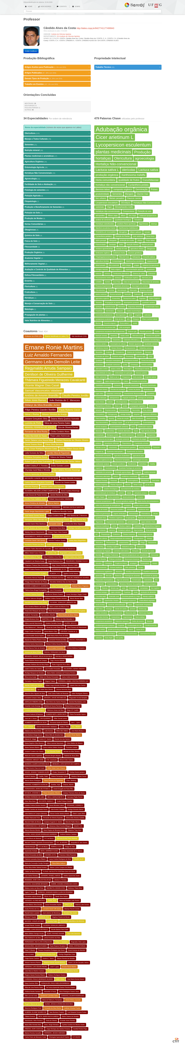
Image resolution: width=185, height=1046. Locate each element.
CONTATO (62, 6)
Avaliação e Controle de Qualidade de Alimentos (57, 269)
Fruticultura (57, 292)
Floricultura (57, 286)
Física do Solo (57, 241)
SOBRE (76, 6)
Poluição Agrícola (57, 196)
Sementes (57, 145)
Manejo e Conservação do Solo (57, 303)
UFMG (155, 5)
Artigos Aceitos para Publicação (57, 67)
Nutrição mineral (57, 150)
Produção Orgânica (57, 252)
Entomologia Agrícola (57, 167)
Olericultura (57, 133)
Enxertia (57, 281)
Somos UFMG (134, 4)
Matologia (57, 309)
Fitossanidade (57, 247)
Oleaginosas (57, 230)
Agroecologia (57, 179)
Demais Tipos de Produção (57, 78)
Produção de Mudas (57, 218)
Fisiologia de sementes (57, 190)
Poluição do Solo (57, 213)
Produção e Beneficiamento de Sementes (57, 207)
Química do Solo (57, 235)
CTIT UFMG (176, 1039)
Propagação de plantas (57, 315)
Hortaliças (57, 298)
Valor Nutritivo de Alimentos (57, 320)
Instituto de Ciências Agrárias (61, 34)
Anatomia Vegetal (57, 258)
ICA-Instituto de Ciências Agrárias (68, 36)
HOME (28, 6)
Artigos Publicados (57, 73)
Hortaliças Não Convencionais (57, 173)
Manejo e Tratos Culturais (57, 139)
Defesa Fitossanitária (57, 275)
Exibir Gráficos (31, 51)
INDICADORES (44, 6)
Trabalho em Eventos (57, 84)
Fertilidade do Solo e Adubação (57, 184)
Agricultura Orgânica (57, 162)
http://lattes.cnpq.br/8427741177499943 (95, 28)
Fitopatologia (57, 201)
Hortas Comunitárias (57, 224)
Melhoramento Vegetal (57, 264)
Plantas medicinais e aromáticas (57, 156)
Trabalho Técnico (127, 67)
